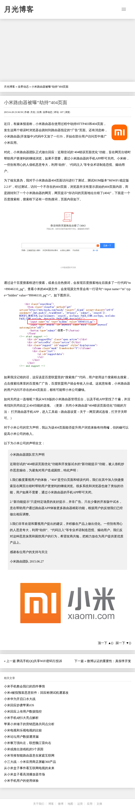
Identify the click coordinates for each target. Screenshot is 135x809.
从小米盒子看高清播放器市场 (24, 774)
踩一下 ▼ (122, 643)
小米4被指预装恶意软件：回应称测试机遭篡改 (36, 692)
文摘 (99, 803)
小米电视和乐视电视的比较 (23, 730)
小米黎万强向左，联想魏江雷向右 (27, 743)
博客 (51, 803)
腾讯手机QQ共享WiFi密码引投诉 (39, 661)
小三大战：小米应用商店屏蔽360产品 (30, 761)
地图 (70, 803)
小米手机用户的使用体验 (21, 780)
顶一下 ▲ (104, 643)
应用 (89, 803)
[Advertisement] (67, 50)
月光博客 (19, 9)
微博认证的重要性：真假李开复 (109, 661)
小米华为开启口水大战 (19, 699)
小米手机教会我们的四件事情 (24, 686)
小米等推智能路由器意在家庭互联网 (29, 755)
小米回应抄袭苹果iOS (19, 705)
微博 (60, 803)
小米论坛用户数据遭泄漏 (21, 736)
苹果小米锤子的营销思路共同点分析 (29, 724)
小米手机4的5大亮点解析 (21, 717)
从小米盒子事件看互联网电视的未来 (29, 768)
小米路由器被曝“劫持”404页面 (35, 102)
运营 (80, 803)
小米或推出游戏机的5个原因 (23, 749)
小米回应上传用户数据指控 (23, 711)
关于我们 (38, 803)
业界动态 (23, 86)
